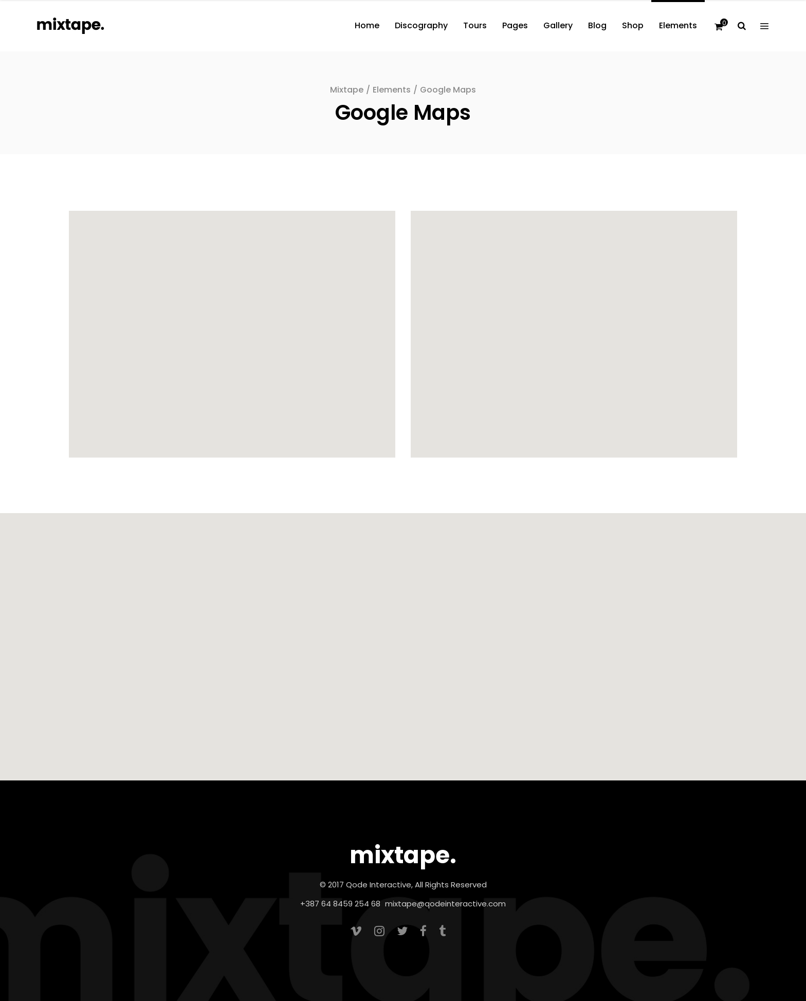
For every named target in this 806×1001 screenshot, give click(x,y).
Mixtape (346, 90)
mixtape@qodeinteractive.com (445, 903)
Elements (392, 90)
